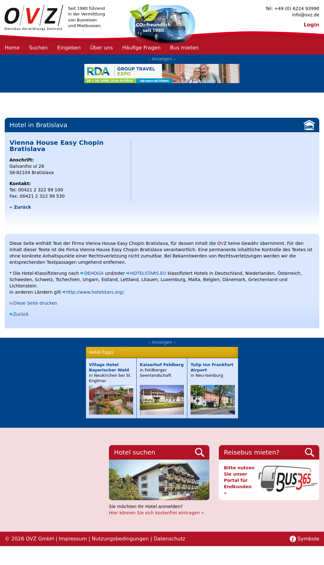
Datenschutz (169, 539)
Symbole (308, 539)
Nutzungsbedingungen (120, 539)
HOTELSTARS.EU (148, 273)
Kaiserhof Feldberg (162, 364)
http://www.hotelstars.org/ (94, 292)
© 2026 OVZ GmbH (29, 539)
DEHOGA (94, 273)
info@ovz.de (305, 14)
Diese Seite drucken (35, 303)
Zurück (21, 314)
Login (311, 25)
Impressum (73, 539)
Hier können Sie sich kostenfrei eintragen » (156, 512)
